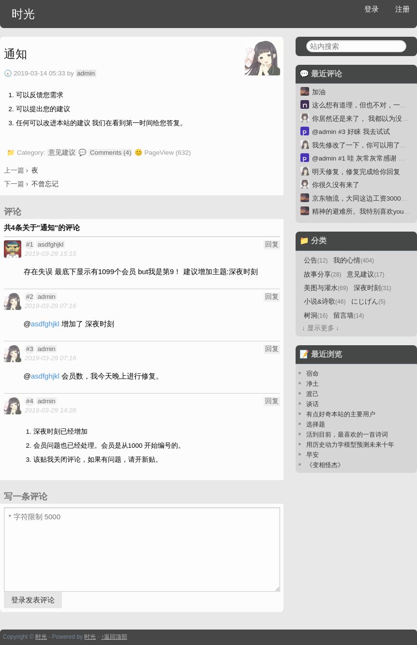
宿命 (312, 373)
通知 (15, 53)
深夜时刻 (372, 288)
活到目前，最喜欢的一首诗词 (347, 434)
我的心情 (353, 260)
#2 (29, 296)
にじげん (368, 301)
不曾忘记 (45, 184)
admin (86, 73)
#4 (29, 401)
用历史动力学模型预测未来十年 (350, 444)
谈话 (312, 404)
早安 (312, 454)
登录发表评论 (33, 600)
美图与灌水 (326, 288)
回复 (272, 244)
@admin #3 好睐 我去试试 (351, 131)
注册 (402, 9)
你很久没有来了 (335, 185)
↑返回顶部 (114, 636)
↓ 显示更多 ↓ (320, 328)
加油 (319, 92)
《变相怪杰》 (325, 465)
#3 (29, 348)
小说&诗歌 (324, 301)
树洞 (316, 315)
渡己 (312, 393)
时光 (23, 13)
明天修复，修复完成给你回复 (356, 172)
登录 (371, 9)
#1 (29, 244)
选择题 (315, 424)
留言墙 (348, 315)
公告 (316, 260)
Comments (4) (111, 152)
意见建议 (61, 152)
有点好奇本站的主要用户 (340, 414)
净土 (312, 383)
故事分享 (322, 274)
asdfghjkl (50, 244)
